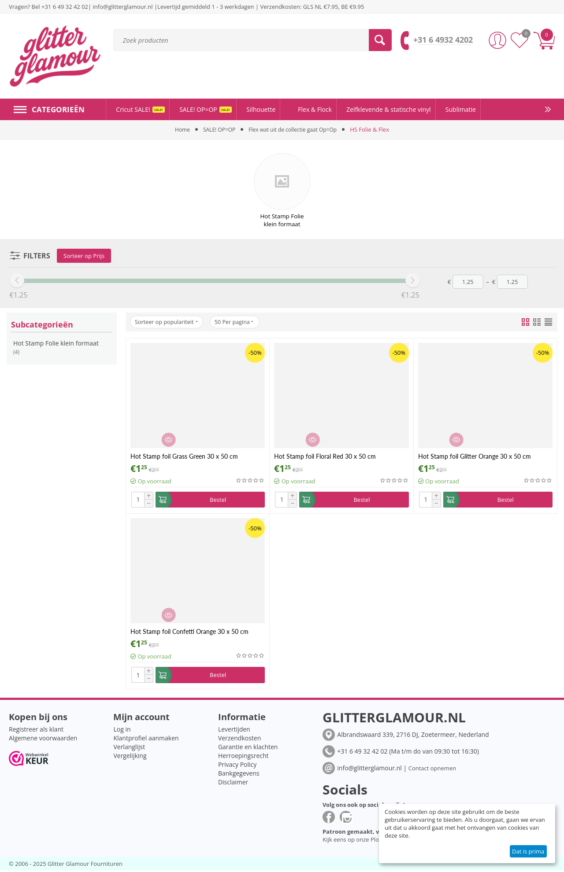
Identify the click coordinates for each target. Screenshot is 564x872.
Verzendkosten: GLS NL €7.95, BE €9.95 (312, 7)
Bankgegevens (239, 775)
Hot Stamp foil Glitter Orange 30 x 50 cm (474, 456)
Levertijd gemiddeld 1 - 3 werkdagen (205, 7)
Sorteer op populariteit (169, 322)
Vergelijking (129, 757)
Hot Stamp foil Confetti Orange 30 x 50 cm (189, 632)
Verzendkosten (239, 740)
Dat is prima (528, 851)
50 (241, 322)
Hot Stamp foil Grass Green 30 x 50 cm (184, 456)
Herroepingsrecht (243, 757)
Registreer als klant (36, 731)
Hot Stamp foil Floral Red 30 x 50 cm (325, 456)
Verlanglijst (129, 748)
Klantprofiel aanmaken (145, 740)
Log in (121, 731)
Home (177, 129)
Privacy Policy (237, 766)
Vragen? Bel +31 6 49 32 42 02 (48, 7)
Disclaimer (233, 784)
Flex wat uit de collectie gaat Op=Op (294, 129)
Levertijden (234, 731)
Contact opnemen (432, 770)
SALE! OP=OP (216, 129)
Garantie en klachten (248, 748)
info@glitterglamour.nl (123, 7)
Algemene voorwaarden (43, 740)
